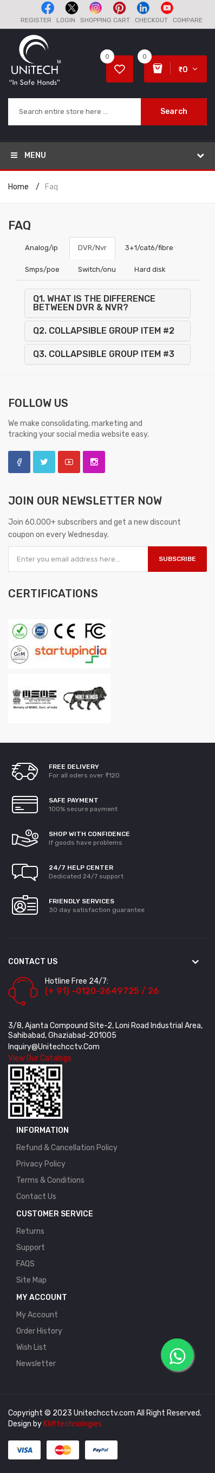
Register (36, 20)
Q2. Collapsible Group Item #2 (103, 331)
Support (30, 1247)
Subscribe (177, 559)
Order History (39, 1331)
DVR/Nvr (92, 248)
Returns (30, 1231)
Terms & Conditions (50, 1180)
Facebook (19, 462)
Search (173, 111)
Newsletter (36, 1363)
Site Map (31, 1280)
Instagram (94, 462)
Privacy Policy (41, 1164)
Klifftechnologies (72, 1424)
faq (51, 187)
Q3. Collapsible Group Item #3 (103, 354)
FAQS (25, 1263)
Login (65, 20)
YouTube (69, 462)
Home (18, 187)
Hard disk (150, 269)
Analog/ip (42, 248)
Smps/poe (42, 269)
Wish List (31, 1347)
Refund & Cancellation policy (67, 1147)
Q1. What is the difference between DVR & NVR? (94, 303)
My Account (37, 1314)
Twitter (44, 462)
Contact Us (36, 1196)
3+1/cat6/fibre (149, 248)
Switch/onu (97, 269)
